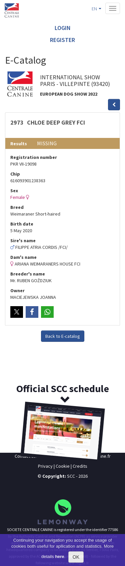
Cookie (63, 466)
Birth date (21, 224)
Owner (17, 290)
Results (18, 144)
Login (63, 28)
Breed (17, 207)
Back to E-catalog (62, 336)
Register (62, 40)
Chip (15, 174)
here (59, 556)
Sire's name (23, 241)
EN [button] (96, 9)
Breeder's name (27, 274)
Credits (80, 466)
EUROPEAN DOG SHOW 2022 (68, 94)
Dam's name (23, 257)
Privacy (45, 466)
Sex (14, 191)
